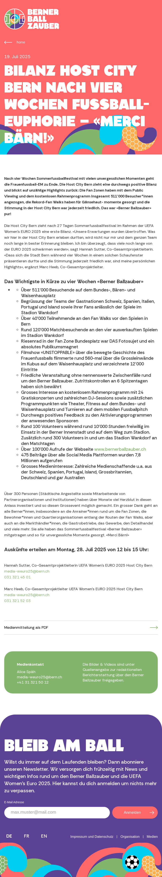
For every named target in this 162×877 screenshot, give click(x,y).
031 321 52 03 (17, 600)
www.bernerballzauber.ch (120, 449)
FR (27, 836)
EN (44, 836)
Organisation (130, 836)
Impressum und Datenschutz (91, 836)
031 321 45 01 (17, 577)
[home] (31, 19)
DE (9, 836)
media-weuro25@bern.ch (26, 571)
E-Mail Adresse (14, 802)
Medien (152, 836)
